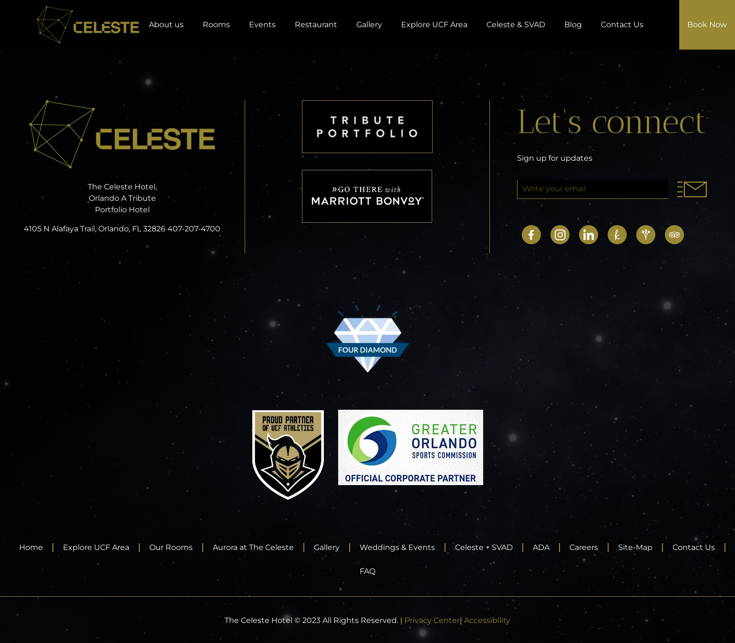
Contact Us (622, 24)
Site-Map (635, 547)
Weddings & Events (397, 547)
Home (31, 547)
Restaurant (316, 24)
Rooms (216, 24)
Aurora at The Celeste (253, 547)
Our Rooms (171, 547)
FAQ (367, 571)
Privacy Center (432, 620)
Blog (573, 24)
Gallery (369, 24)
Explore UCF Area (434, 24)
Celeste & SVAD (516, 24)
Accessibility (487, 620)
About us (166, 24)
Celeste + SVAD (484, 547)
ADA (541, 547)
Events (262, 24)
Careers (583, 547)
